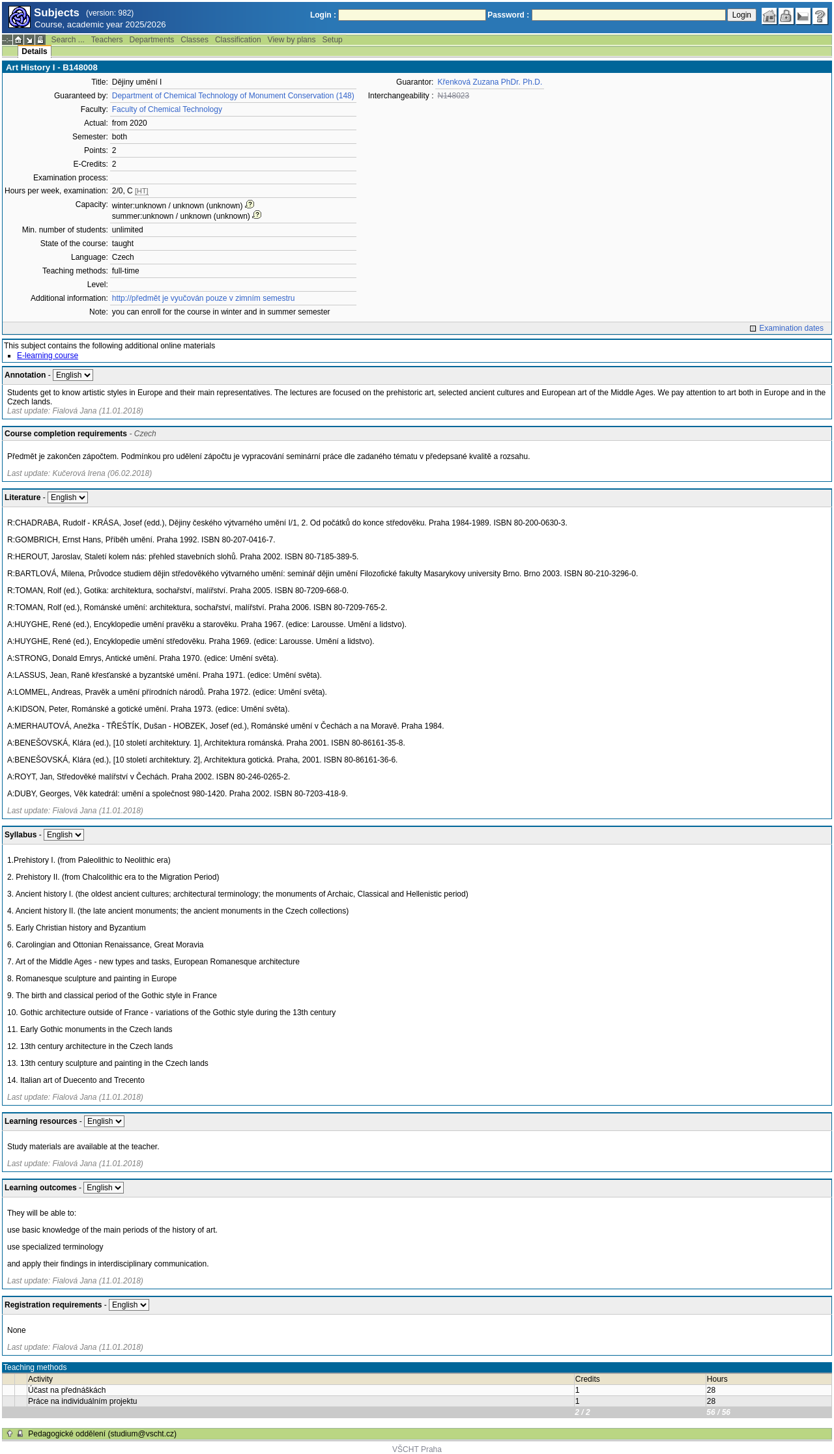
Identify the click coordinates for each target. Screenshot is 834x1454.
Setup (332, 39)
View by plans (292, 39)
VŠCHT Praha (417, 1449)
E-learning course (47, 355)
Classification (238, 39)
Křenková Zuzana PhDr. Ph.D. (489, 82)
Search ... (67, 39)
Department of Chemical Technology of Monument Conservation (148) (233, 95)
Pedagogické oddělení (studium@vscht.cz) (102, 1433)
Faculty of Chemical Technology (167, 109)
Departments (152, 39)
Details (34, 51)
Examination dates (791, 328)
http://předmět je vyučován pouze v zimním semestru (203, 298)
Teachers (107, 39)
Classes (194, 39)
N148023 (453, 95)
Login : (323, 15)
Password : (508, 15)
